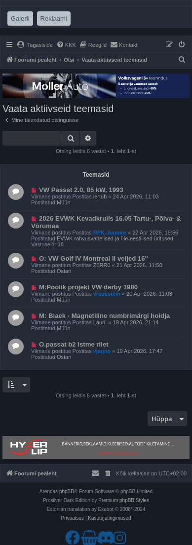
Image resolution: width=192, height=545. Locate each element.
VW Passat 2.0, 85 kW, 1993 (81, 190)
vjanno (102, 351)
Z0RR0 (102, 265)
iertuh (100, 196)
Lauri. (100, 322)
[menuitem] (35, 45)
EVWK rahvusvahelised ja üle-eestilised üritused (115, 238)
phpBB (66, 491)
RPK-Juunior (109, 232)
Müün (64, 202)
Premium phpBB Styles (123, 500)
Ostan (64, 271)
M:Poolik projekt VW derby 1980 (88, 287)
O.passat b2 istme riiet (74, 344)
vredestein (106, 294)
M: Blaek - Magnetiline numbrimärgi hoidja (104, 315)
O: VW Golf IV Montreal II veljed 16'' (93, 258)
